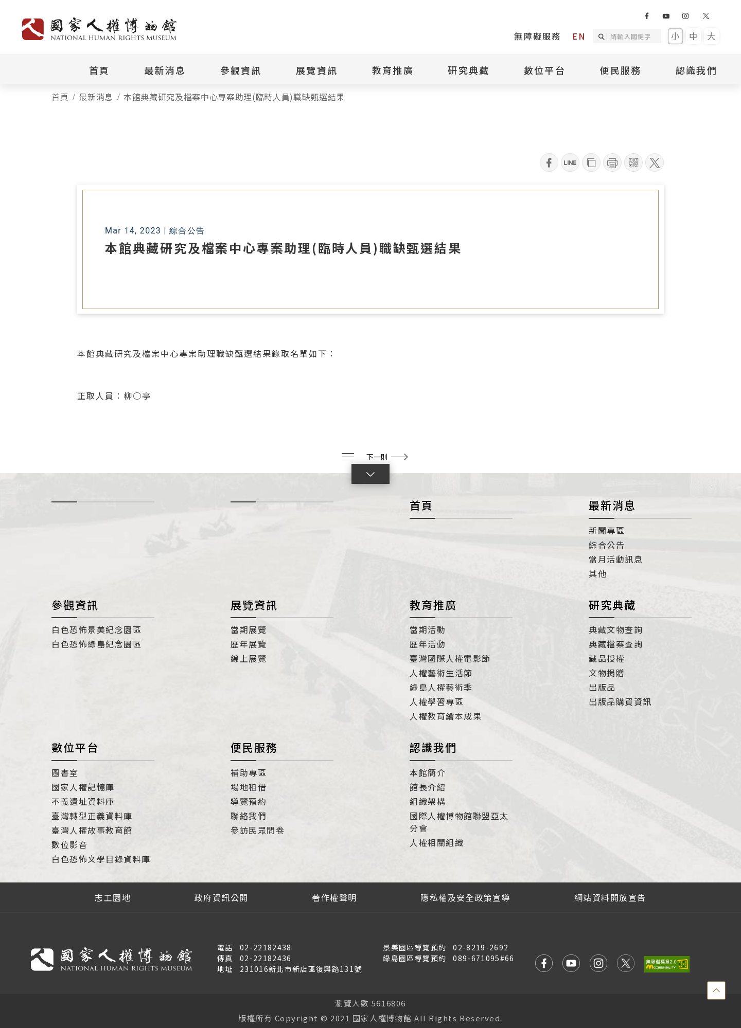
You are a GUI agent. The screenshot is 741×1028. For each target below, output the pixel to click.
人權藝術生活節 (441, 672)
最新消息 (165, 70)
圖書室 (65, 772)
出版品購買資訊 (620, 701)
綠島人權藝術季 (441, 687)
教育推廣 (393, 70)
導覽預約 (249, 801)
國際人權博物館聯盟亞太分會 (459, 821)
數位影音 (69, 844)
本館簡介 (428, 772)
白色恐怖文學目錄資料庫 (101, 859)
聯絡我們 (249, 815)
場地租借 (249, 787)
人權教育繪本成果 (446, 716)
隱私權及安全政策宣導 (465, 897)
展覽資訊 (317, 70)
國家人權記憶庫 (83, 787)
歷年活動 (428, 644)
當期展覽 (249, 629)
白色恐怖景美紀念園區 (96, 629)
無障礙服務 (537, 36)
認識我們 (696, 70)
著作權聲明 (334, 897)
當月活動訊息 (616, 559)
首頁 (99, 70)
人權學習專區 (437, 701)
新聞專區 (607, 530)
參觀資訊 (241, 70)
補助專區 (249, 772)
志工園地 (113, 897)
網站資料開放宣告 (610, 897)
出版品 (602, 687)
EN (579, 36)
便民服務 (620, 70)
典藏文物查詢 (616, 629)
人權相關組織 (437, 842)
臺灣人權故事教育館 (92, 830)
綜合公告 (607, 544)
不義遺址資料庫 (83, 801)
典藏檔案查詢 (616, 644)
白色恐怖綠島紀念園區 (96, 644)
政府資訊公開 (221, 897)
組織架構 (428, 801)
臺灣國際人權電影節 (450, 658)
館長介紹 (428, 787)
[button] (370, 474)
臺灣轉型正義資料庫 (92, 815)
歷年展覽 (249, 644)
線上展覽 (249, 658)
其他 (598, 573)
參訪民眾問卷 (258, 830)
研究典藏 (468, 70)
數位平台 (545, 70)
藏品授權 (607, 658)
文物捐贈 (607, 672)
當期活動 (428, 629)
